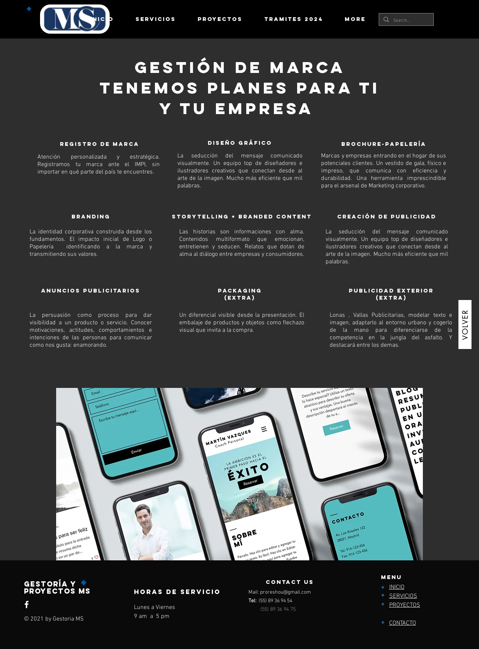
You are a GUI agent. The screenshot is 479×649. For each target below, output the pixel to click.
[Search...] (405, 19)
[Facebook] (26, 604)
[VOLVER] (465, 324)
